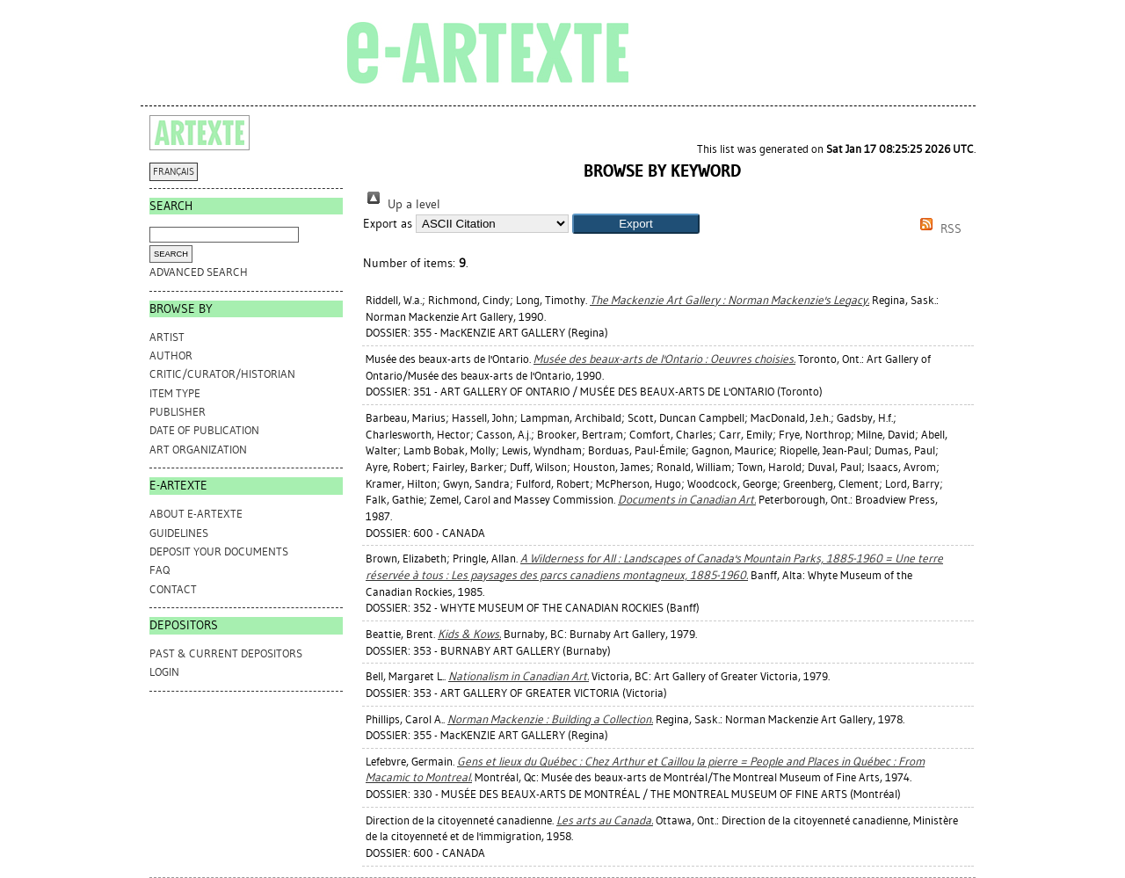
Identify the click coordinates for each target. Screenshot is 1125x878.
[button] (636, 224)
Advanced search (198, 272)
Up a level (401, 204)
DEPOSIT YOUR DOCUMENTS (218, 551)
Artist (167, 337)
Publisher (177, 411)
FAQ (159, 570)
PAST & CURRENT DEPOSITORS (225, 653)
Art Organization (198, 449)
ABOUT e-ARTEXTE (196, 513)
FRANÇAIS (173, 172)
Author (170, 355)
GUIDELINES (178, 533)
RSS (938, 228)
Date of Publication (204, 430)
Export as (387, 223)
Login (164, 671)
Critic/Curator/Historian (222, 374)
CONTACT (173, 589)
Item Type (174, 393)
